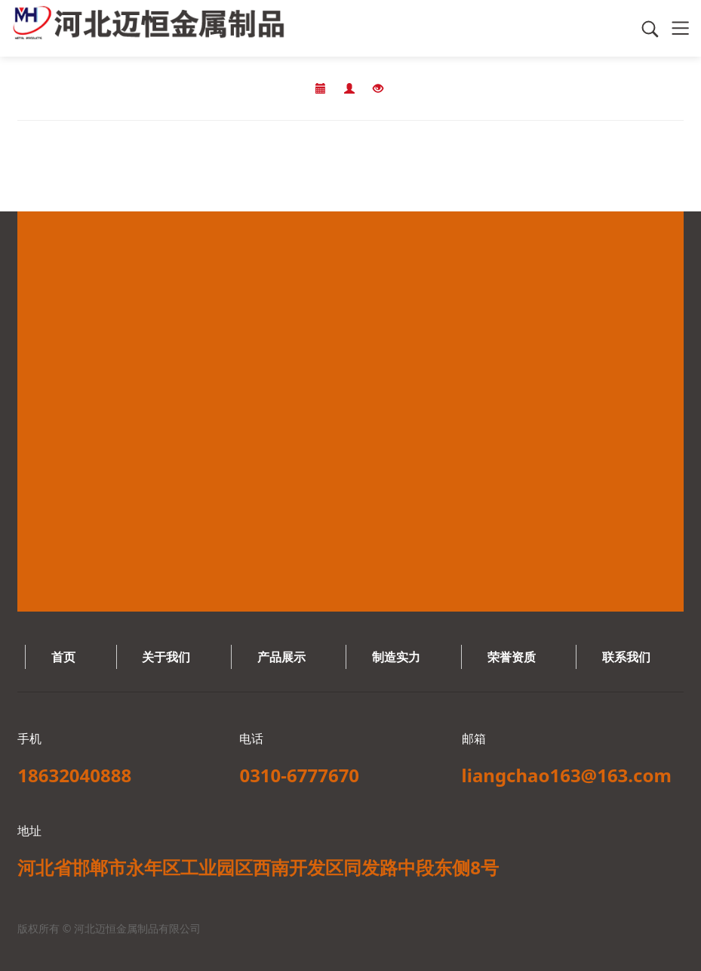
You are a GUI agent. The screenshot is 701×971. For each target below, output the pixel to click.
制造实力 (396, 657)
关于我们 (166, 657)
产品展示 (281, 657)
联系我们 (626, 657)
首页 (63, 657)
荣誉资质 (511, 657)
